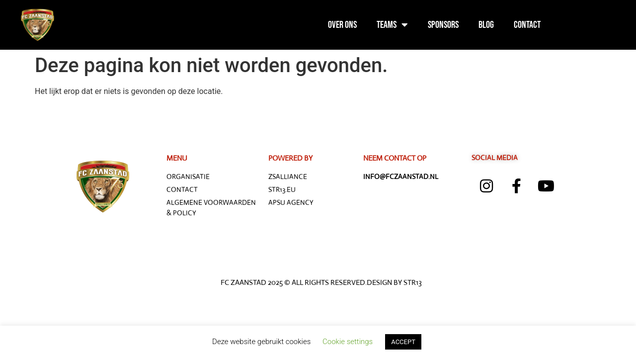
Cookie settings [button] (347, 341)
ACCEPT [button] (403, 342)
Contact (527, 25)
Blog (486, 25)
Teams (392, 25)
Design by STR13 (394, 282)
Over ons (342, 25)
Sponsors (443, 25)
